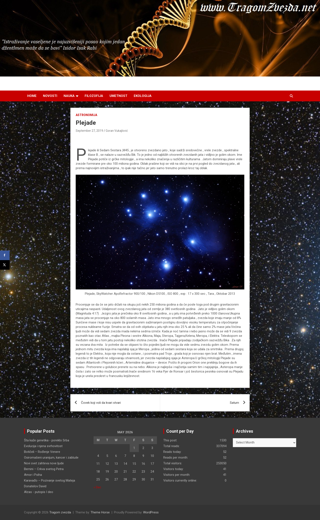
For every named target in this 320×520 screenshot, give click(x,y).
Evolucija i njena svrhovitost (43, 446)
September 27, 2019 (89, 130)
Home (32, 96)
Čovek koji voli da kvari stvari (101, 403)
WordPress (151, 512)
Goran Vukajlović (117, 130)
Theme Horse (100, 512)
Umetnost (118, 96)
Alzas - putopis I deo (38, 492)
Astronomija (86, 115)
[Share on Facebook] (5, 255)
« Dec (97, 487)
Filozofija (94, 96)
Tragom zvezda (60, 512)
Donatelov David (35, 486)
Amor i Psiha (33, 475)
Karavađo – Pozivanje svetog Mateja (49, 480)
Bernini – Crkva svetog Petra (44, 469)
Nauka (69, 96)
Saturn (234, 403)
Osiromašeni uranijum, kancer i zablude (51, 457)
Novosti (50, 96)
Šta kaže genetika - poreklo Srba (46, 440)
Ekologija (143, 96)
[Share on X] (5, 265)
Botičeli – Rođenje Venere (42, 452)
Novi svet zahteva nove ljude (44, 463)
